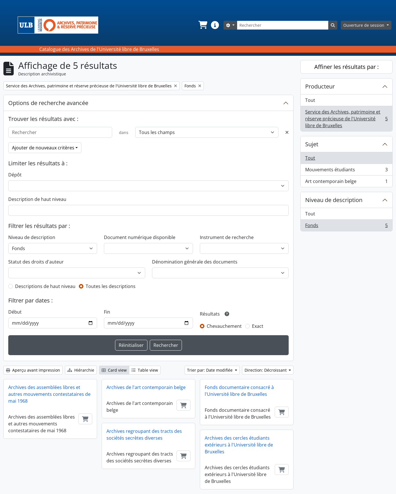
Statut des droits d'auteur (36, 262)
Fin (107, 312)
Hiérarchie (80, 370)
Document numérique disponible (139, 237)
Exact (257, 326)
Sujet (311, 144)
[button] (202, 25)
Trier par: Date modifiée (210, 370)
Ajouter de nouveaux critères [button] (43, 148)
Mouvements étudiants (346, 171)
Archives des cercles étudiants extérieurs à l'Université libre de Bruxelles (239, 445)
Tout (310, 100)
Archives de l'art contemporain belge (146, 387)
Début (15, 312)
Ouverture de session (364, 25)
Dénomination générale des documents (194, 262)
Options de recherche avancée (48, 103)
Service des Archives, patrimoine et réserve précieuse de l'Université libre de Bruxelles (346, 119)
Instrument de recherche (227, 237)
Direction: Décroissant (266, 370)
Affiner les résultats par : (346, 67)
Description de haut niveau (37, 199)
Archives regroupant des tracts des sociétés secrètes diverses (144, 434)
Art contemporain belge (346, 182)
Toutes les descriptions (111, 286)
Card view (114, 370)
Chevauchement (224, 326)
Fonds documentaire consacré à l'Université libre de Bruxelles (239, 390)
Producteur (320, 86)
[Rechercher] (283, 25)
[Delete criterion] (287, 132)
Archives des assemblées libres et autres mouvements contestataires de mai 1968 (49, 394)
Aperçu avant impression (33, 370)
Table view (145, 370)
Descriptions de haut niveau (45, 286)
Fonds (346, 226)
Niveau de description (31, 237)
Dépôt (15, 175)
